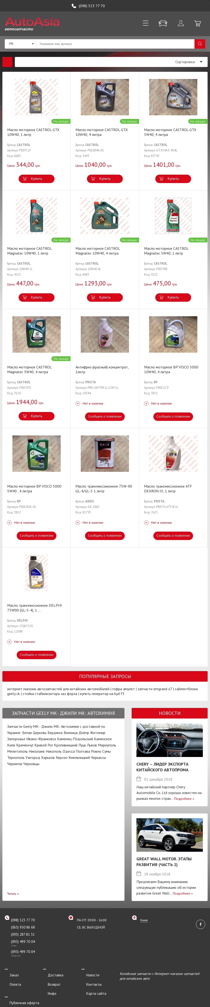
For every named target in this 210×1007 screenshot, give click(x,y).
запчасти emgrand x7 (155, 688)
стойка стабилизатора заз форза (50, 693)
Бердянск (55, 732)
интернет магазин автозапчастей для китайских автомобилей (58, 688)
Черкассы (98, 757)
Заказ (9, 973)
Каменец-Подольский (75, 738)
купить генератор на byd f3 (102, 693)
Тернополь (16, 757)
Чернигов (14, 763)
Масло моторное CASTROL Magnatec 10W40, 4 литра (97, 251)
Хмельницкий (79, 757)
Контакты (89, 980)
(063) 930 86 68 (23, 927)
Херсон (61, 757)
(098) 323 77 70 (92, 5)
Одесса (69, 751)
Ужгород (33, 757)
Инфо (47, 987)
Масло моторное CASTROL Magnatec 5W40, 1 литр (166, 251)
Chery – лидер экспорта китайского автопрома (162, 767)
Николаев (37, 751)
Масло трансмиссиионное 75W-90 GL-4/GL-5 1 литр (103, 488)
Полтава (83, 751)
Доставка (51, 973)
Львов (92, 745)
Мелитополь (17, 751)
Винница (71, 732)
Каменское (103, 738)
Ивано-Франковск (41, 738)
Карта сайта (91, 987)
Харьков (48, 757)
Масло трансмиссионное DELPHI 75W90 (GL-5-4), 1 (34, 607)
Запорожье (16, 738)
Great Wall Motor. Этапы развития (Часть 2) (164, 861)
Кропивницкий (65, 745)
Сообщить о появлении (105, 416)
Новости (88, 973)
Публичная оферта (19, 993)
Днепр (84, 732)
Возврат (49, 980)
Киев (11, 745)
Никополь (54, 751)
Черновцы (31, 763)
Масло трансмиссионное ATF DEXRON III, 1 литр (168, 488)
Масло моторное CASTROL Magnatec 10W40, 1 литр (29, 251)
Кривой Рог (43, 745)
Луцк (82, 745)
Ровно (96, 751)
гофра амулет (123, 688)
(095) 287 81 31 (23, 934)
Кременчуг (24, 745)
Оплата (10, 980)
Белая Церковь (34, 732)
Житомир (97, 732)
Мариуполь (107, 745)
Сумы (106, 751)
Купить (36, 178)
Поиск (199, 44)
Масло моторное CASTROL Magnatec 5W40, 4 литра (29, 369)
